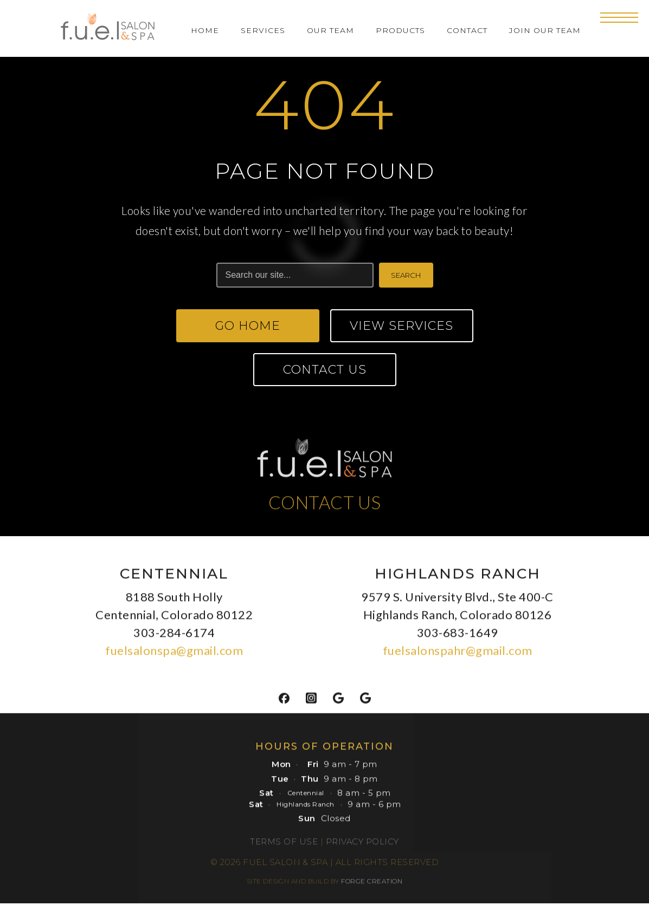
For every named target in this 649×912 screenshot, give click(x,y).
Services (263, 30)
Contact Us (325, 369)
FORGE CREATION (371, 885)
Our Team (330, 30)
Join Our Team (545, 30)
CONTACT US (324, 505)
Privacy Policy (362, 845)
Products (400, 30)
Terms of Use (284, 845)
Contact (467, 30)
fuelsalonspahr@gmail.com (457, 654)
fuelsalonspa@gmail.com (174, 654)
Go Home (247, 325)
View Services (401, 325)
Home (205, 30)
